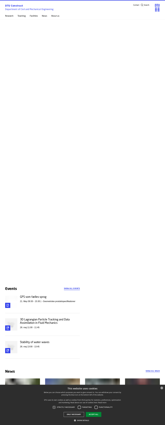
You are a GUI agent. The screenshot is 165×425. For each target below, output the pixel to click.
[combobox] (161, 388)
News (44, 16)
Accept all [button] (93, 414)
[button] (82, 420)
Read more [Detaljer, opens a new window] (102, 402)
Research (9, 16)
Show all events (72, 288)
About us (55, 16)
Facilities (34, 16)
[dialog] (82, 405)
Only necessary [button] (74, 414)
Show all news (153, 371)
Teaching (22, 16)
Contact (136, 5)
